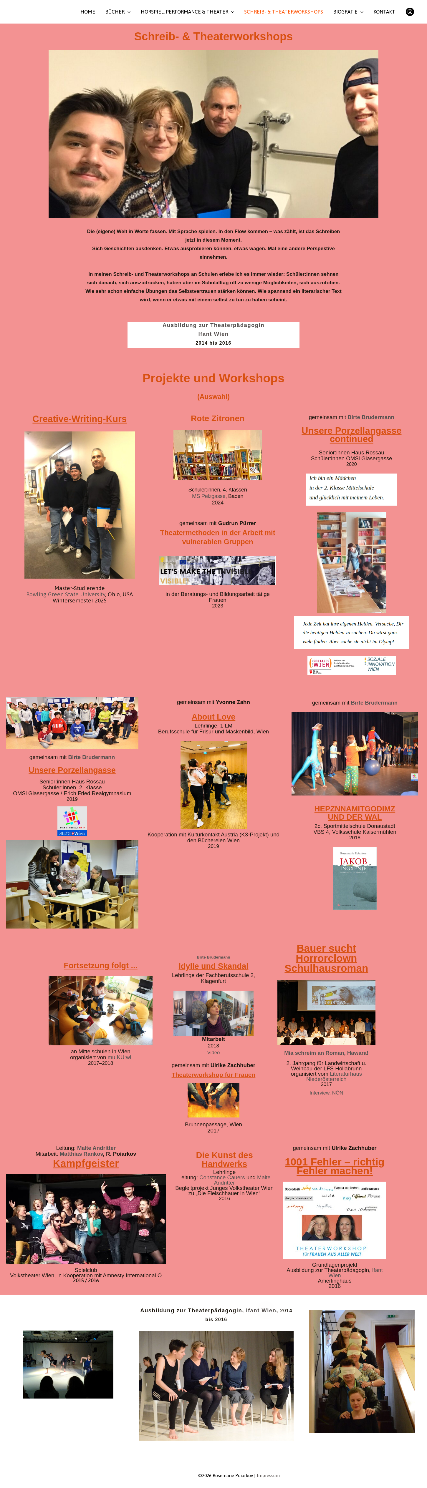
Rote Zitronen (217, 418)
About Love (214, 717)
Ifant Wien (213, 334)
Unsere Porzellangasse (72, 770)
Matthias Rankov (81, 1154)
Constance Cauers (222, 1177)
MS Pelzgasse (208, 496)
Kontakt (384, 12)
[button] (127, 12)
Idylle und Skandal (213, 966)
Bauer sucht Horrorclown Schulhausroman (326, 958)
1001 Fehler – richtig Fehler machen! (334, 1166)
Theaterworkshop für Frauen (214, 1074)
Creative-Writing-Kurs (79, 419)
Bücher (117, 12)
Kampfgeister (86, 1163)
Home (87, 12)
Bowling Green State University (65, 594)
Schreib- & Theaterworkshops (283, 12)
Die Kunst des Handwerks (224, 1159)
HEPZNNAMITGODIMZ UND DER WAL (355, 812)
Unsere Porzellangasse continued (351, 435)
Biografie (348, 12)
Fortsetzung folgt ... (100, 965)
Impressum (268, 1475)
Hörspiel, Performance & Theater (187, 12)
